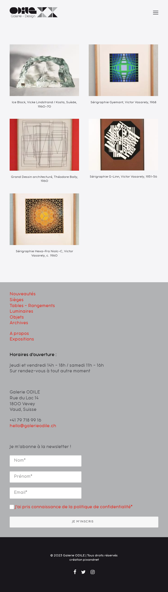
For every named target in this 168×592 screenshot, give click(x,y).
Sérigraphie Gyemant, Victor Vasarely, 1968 (123, 103)
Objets (17, 317)
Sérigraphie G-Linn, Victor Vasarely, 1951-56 (123, 177)
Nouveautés (23, 294)
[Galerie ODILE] (34, 12)
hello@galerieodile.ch (33, 426)
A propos (19, 334)
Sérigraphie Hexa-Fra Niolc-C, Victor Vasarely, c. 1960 (44, 254)
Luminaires (21, 312)
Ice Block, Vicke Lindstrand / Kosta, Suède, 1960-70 (44, 105)
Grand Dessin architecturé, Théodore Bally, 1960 (44, 179)
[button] (155, 12)
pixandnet (91, 560)
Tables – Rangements (32, 306)
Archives (19, 323)
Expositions (22, 339)
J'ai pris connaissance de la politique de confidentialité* (71, 507)
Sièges (17, 300)
